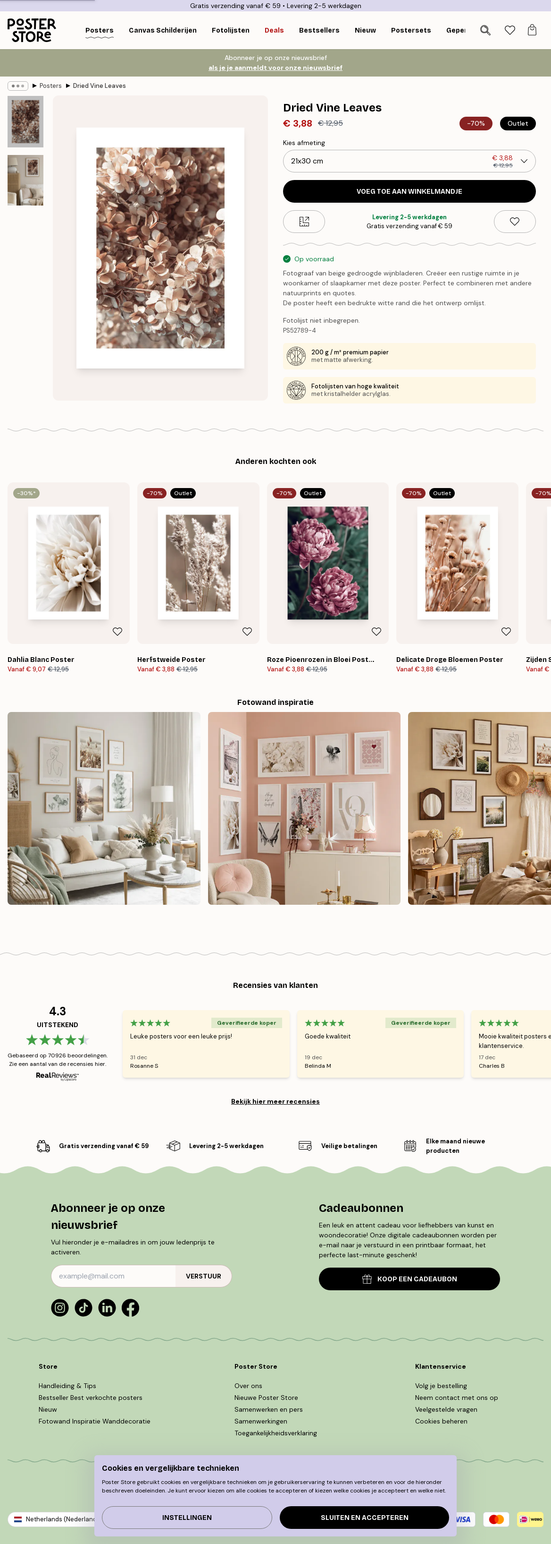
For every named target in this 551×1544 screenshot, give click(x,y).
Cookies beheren (441, 1421)
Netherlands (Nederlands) (64, 1519)
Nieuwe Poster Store (266, 1397)
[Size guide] (304, 221)
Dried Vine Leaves (99, 86)
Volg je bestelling (441, 1385)
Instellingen (187, 1518)
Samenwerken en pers (268, 1409)
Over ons (248, 1385)
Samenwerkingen (260, 1421)
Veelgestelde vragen (446, 1409)
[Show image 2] (25, 180)
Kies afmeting (304, 142)
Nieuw (48, 1409)
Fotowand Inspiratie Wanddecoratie (94, 1421)
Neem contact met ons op (456, 1397)
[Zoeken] (485, 30)
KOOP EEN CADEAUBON (409, 1279)
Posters (51, 86)
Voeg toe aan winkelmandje (409, 192)
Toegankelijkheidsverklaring (275, 1433)
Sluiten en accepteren (365, 1518)
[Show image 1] (25, 121)
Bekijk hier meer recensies (275, 1101)
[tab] (510, 30)
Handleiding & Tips (67, 1385)
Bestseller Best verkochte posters (90, 1397)
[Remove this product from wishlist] (515, 221)
